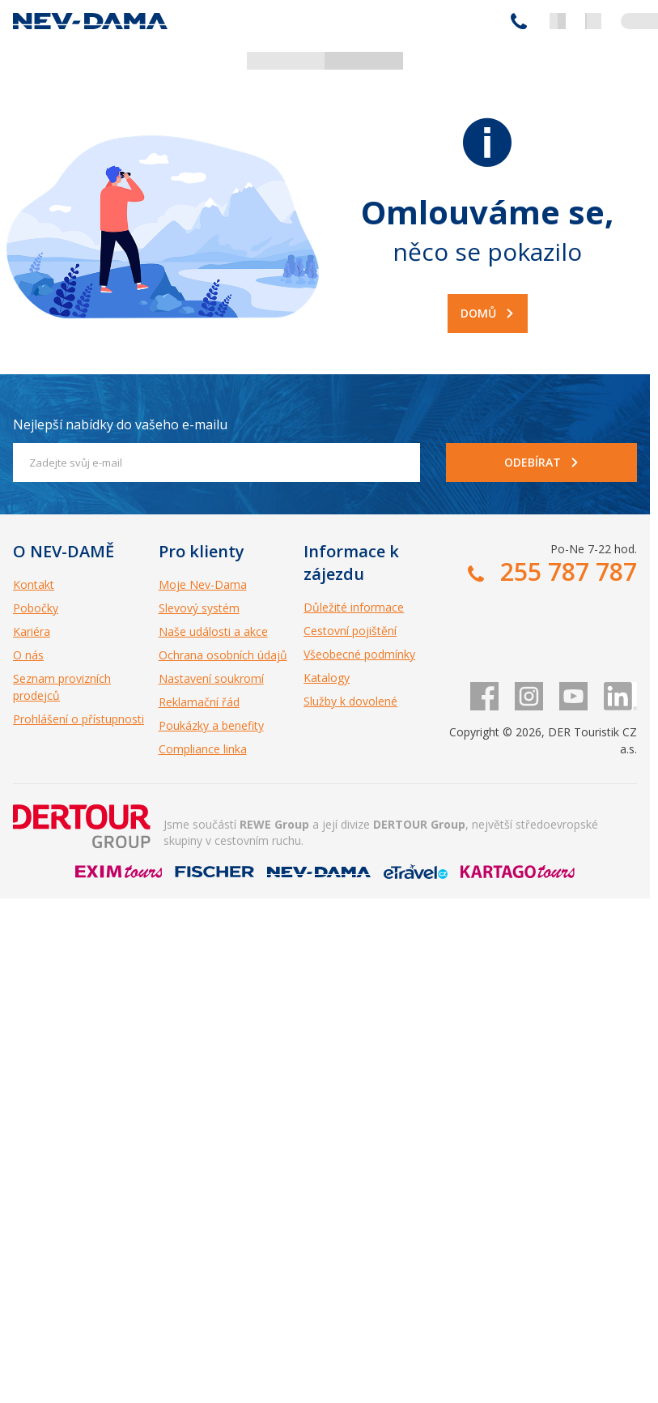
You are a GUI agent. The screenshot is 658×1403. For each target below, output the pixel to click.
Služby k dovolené (350, 701)
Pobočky (35, 608)
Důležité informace (354, 607)
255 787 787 (519, 21)
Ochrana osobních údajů (223, 655)
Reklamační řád (199, 702)
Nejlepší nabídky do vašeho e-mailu (120, 424)
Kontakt (33, 584)
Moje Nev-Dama (203, 584)
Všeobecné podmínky (359, 654)
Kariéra (31, 631)
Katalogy (327, 677)
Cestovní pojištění (350, 630)
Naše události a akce (213, 631)
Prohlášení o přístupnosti (78, 719)
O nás (28, 655)
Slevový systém (199, 608)
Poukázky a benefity (211, 725)
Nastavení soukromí (211, 678)
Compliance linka (203, 749)
